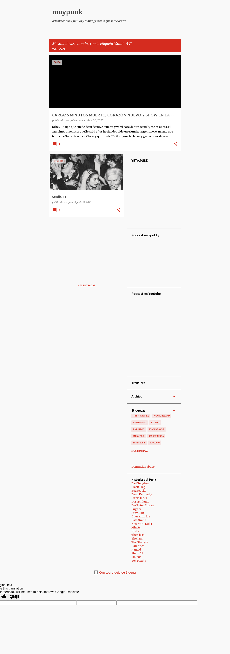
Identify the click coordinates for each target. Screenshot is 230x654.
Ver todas (58, 48)
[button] (175, 144)
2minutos (138, 436)
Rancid (136, 549)
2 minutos (138, 429)
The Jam (136, 538)
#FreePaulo (139, 422)
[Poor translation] (14, 597)
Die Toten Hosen (142, 505)
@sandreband (162, 416)
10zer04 (155, 422)
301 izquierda (156, 436)
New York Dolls (141, 524)
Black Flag (138, 487)
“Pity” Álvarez (141, 416)
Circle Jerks (139, 498)
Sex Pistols (138, 560)
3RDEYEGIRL (139, 442)
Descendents (140, 501)
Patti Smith (138, 520)
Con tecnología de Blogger (115, 572)
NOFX (135, 531)
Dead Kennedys (142, 494)
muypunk (67, 12)
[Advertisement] (85, 247)
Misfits (136, 527)
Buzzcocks (138, 490)
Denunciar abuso (143, 466)
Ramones (137, 546)
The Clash (138, 535)
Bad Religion (140, 483)
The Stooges (139, 542)
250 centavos (156, 429)
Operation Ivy (140, 516)
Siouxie (136, 557)
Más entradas (86, 285)
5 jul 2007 (155, 442)
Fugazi (136, 509)
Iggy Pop (137, 513)
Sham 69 (137, 553)
